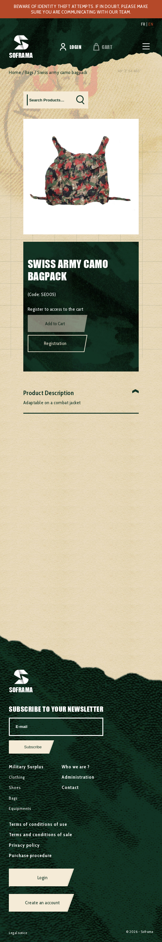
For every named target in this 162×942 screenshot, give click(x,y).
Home (15, 72)
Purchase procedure (30, 855)
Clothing (17, 777)
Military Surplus (26, 767)
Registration (55, 343)
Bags (29, 72)
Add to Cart (55, 323)
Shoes (15, 787)
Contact (70, 787)
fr (143, 24)
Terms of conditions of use (38, 824)
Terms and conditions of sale (40, 834)
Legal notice (18, 933)
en (150, 24)
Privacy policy (24, 845)
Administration (78, 777)
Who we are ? (76, 767)
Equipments (20, 808)
